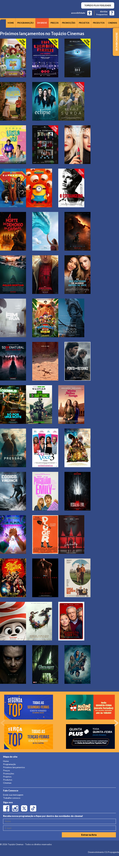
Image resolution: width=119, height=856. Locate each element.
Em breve (42, 23)
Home (11, 23)
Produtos (99, 23)
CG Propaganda (111, 852)
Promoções (68, 23)
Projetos (84, 23)
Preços (55, 23)
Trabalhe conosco (11, 798)
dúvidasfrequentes (102, 13)
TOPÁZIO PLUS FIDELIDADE (97, 5)
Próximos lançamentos (14, 767)
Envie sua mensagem (13, 794)
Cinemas (112, 23)
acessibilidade (78, 13)
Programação (25, 23)
